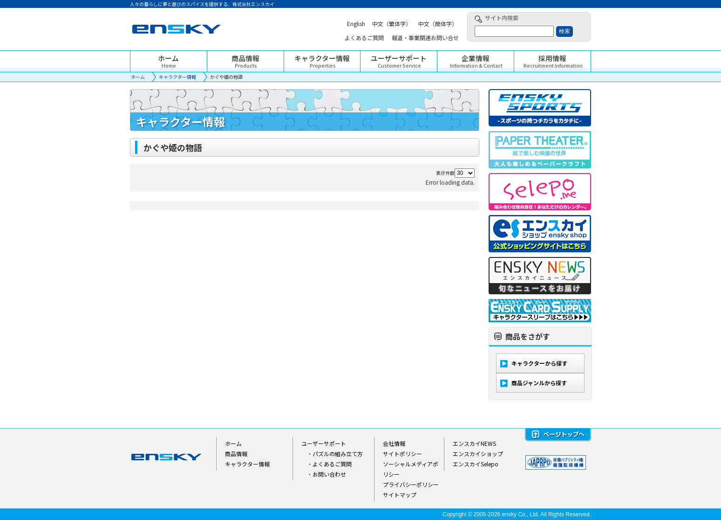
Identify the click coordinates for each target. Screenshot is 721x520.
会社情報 (394, 443)
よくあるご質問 (332, 464)
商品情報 (236, 454)
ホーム (138, 76)
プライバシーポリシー (411, 484)
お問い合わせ (329, 474)
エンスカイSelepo (475, 464)
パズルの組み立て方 (338, 454)
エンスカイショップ (478, 454)
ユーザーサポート (323, 443)
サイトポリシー (402, 454)
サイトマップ (399, 495)
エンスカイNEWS (474, 443)
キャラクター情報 (177, 76)
